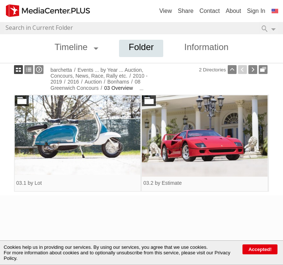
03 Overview (118, 88)
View (165, 11)
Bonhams (118, 82)
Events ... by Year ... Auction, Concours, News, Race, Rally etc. (96, 73)
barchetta (61, 70)
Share (186, 11)
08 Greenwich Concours (95, 85)
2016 (73, 82)
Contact (209, 11)
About (233, 11)
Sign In (256, 11)
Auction (93, 82)
